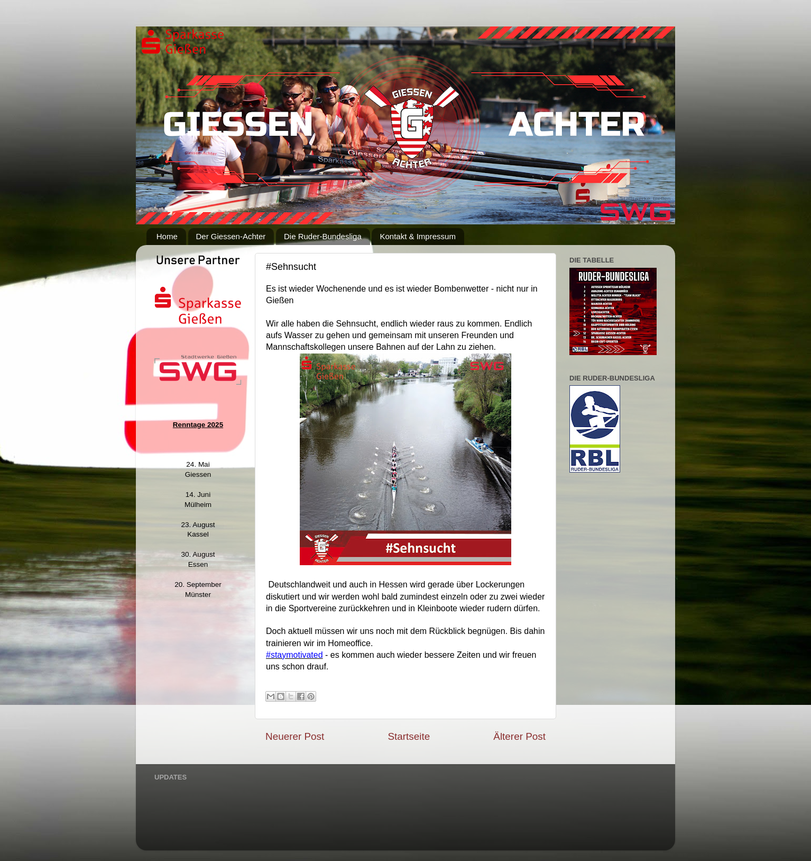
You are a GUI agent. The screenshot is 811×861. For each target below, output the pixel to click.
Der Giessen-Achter (231, 236)
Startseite (409, 736)
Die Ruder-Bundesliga (323, 236)
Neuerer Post (294, 736)
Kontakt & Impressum (417, 236)
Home (167, 236)
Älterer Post (519, 736)
